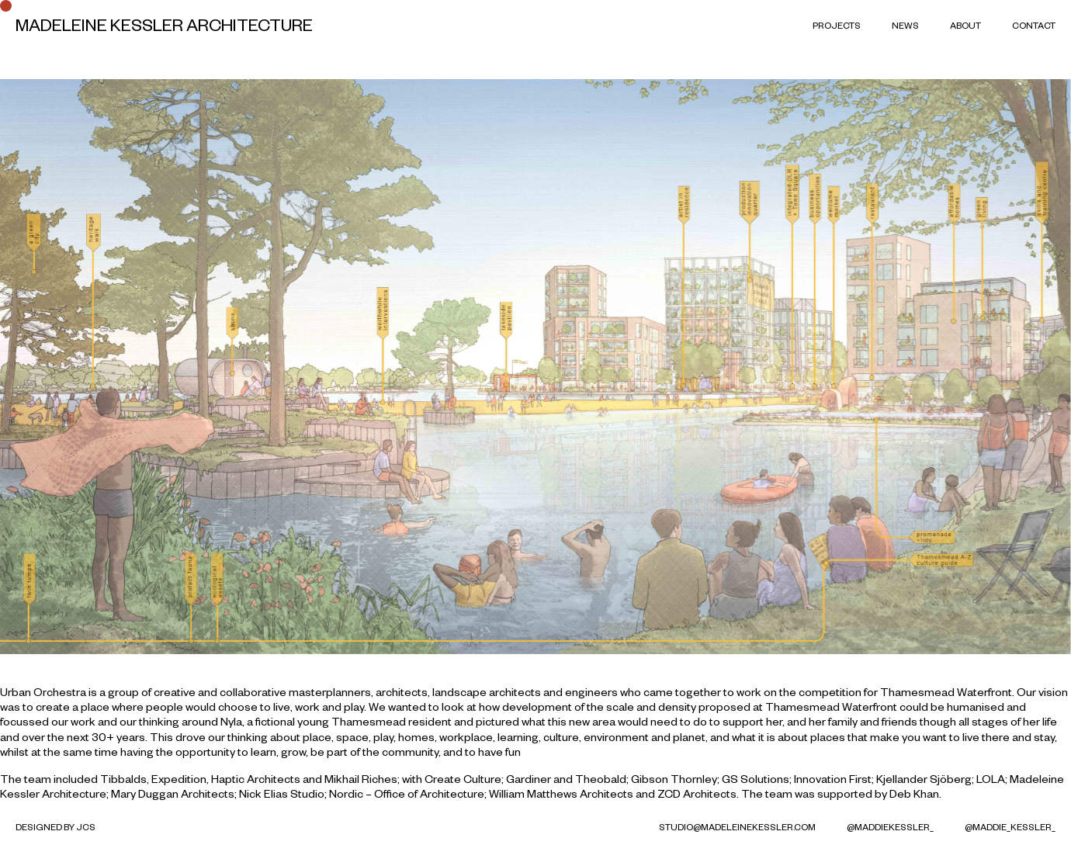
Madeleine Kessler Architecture (164, 25)
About (965, 25)
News (905, 25)
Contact (1033, 25)
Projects (837, 25)
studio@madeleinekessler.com (737, 827)
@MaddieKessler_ (890, 827)
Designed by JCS (55, 827)
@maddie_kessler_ (1010, 827)
